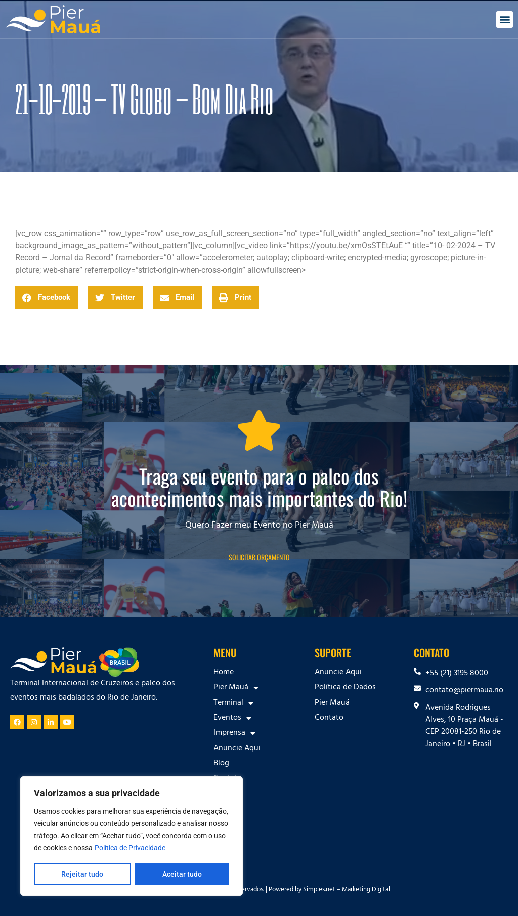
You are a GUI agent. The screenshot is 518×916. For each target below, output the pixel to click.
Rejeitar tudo (82, 874)
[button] (504, 19)
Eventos (232, 718)
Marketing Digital (366, 890)
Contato (227, 779)
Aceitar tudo (182, 874)
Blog (221, 764)
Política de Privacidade (130, 849)
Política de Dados (345, 688)
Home (223, 673)
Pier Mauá (235, 688)
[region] (131, 836)
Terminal (233, 703)
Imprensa (234, 733)
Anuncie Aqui (237, 749)
